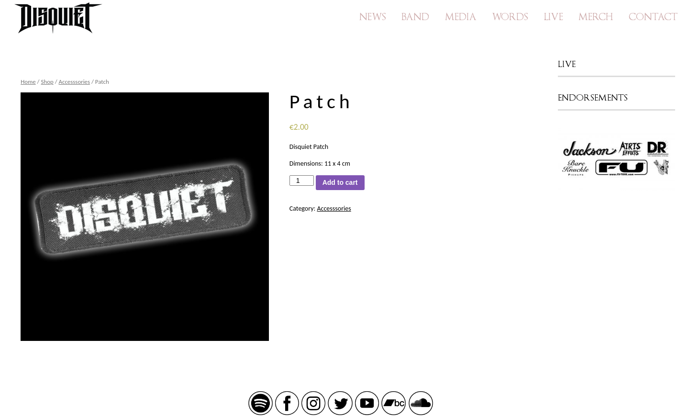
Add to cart (340, 182)
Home (28, 81)
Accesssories (74, 81)
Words (510, 17)
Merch (595, 17)
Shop (47, 81)
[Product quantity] (301, 180)
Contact (653, 17)
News (372, 17)
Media (461, 17)
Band (415, 17)
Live (553, 17)
